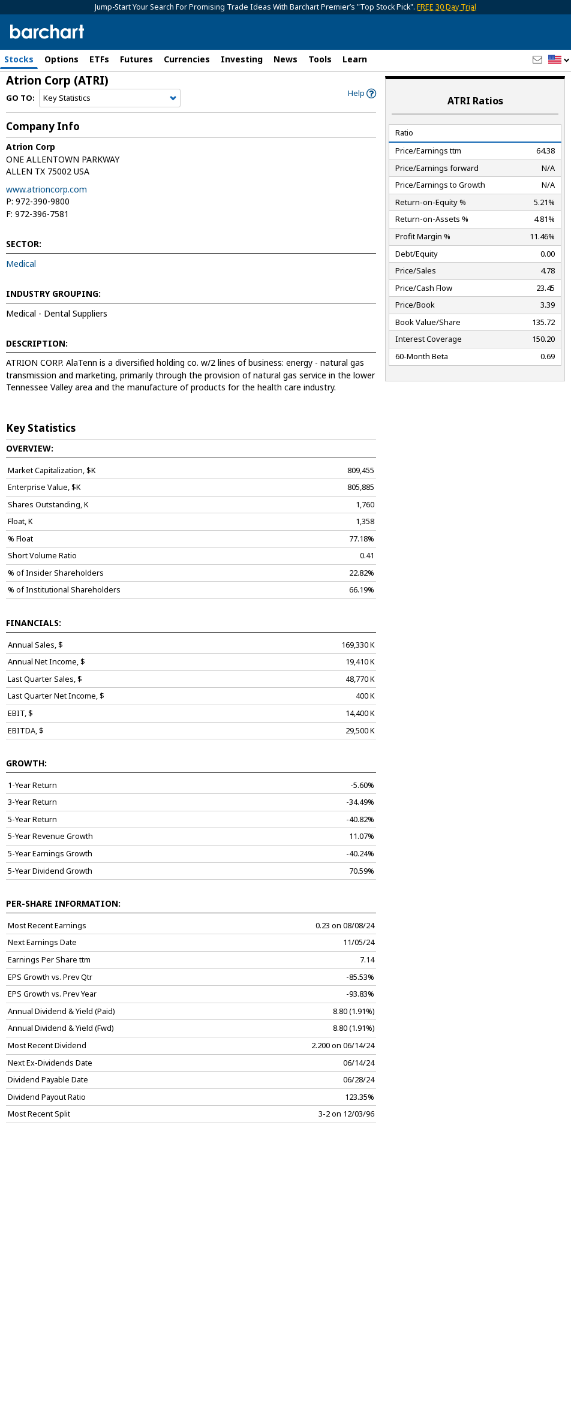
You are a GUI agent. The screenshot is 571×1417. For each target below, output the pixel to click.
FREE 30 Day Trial (446, 7)
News (285, 59)
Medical (21, 268)
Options (61, 59)
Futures (136, 59)
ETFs (99, 59)
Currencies (187, 59)
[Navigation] (110, 103)
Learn (354, 59)
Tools (320, 59)
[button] (559, 60)
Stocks (19, 59)
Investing (242, 59)
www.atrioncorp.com (46, 194)
